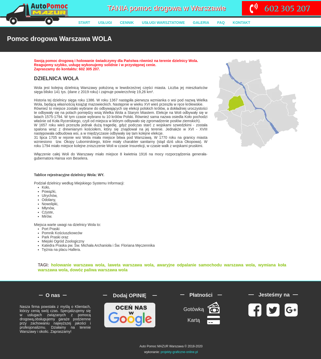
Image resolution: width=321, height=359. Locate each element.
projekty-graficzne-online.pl (179, 352)
